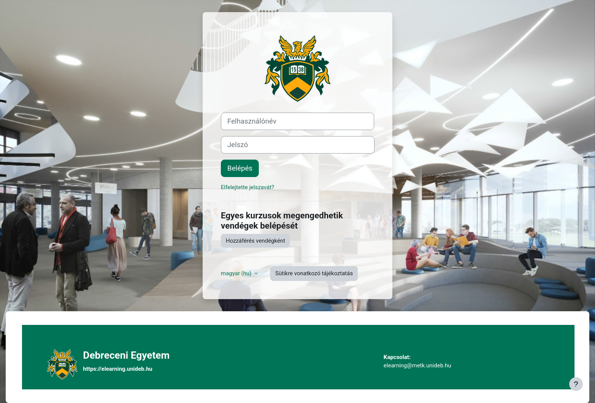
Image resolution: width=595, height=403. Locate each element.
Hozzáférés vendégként (255, 240)
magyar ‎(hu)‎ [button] (237, 273)
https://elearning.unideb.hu (118, 368)
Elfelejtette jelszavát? (247, 187)
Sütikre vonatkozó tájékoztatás (314, 273)
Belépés (239, 168)
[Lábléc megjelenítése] (576, 384)
